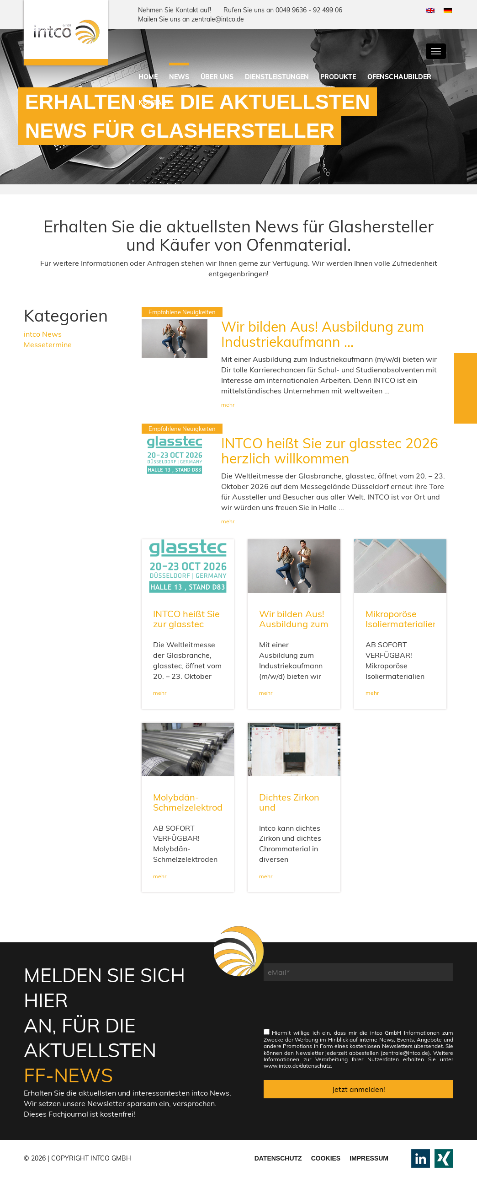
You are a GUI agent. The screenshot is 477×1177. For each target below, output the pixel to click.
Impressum (369, 1158)
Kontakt (154, 102)
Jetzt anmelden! (358, 1089)
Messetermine (48, 344)
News (179, 77)
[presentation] (333, 1009)
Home (148, 77)
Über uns (217, 77)
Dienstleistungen (277, 77)
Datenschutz (278, 1158)
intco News (43, 334)
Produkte (338, 77)
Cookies (326, 1158)
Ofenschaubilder (399, 77)
